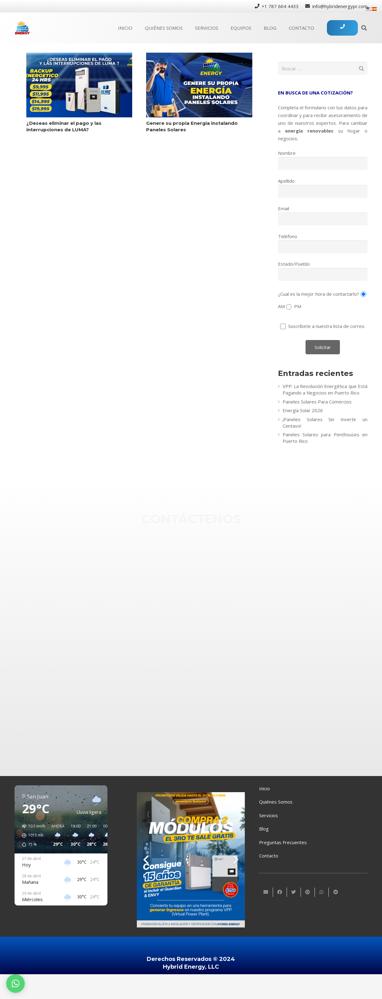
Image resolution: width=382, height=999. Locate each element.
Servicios (268, 815)
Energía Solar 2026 (303, 410)
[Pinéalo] (308, 892)
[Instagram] (208, 622)
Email (283, 208)
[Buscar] (364, 27)
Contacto (268, 856)
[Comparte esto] (280, 892)
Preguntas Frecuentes (283, 842)
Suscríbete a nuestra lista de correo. (323, 326)
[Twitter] (208, 651)
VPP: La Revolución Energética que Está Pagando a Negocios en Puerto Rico (325, 389)
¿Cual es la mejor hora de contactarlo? (318, 293)
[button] (31, 835)
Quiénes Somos (276, 802)
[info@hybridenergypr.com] (208, 577)
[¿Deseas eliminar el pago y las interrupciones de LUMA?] (79, 85)
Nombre (287, 153)
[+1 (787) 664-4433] (208, 554)
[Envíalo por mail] (266, 892)
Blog (264, 829)
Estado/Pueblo (294, 264)
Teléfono (287, 236)
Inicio (264, 788)
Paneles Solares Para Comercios (317, 402)
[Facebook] (208, 599)
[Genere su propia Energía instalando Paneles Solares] (199, 85)
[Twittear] (294, 892)
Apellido (286, 181)
